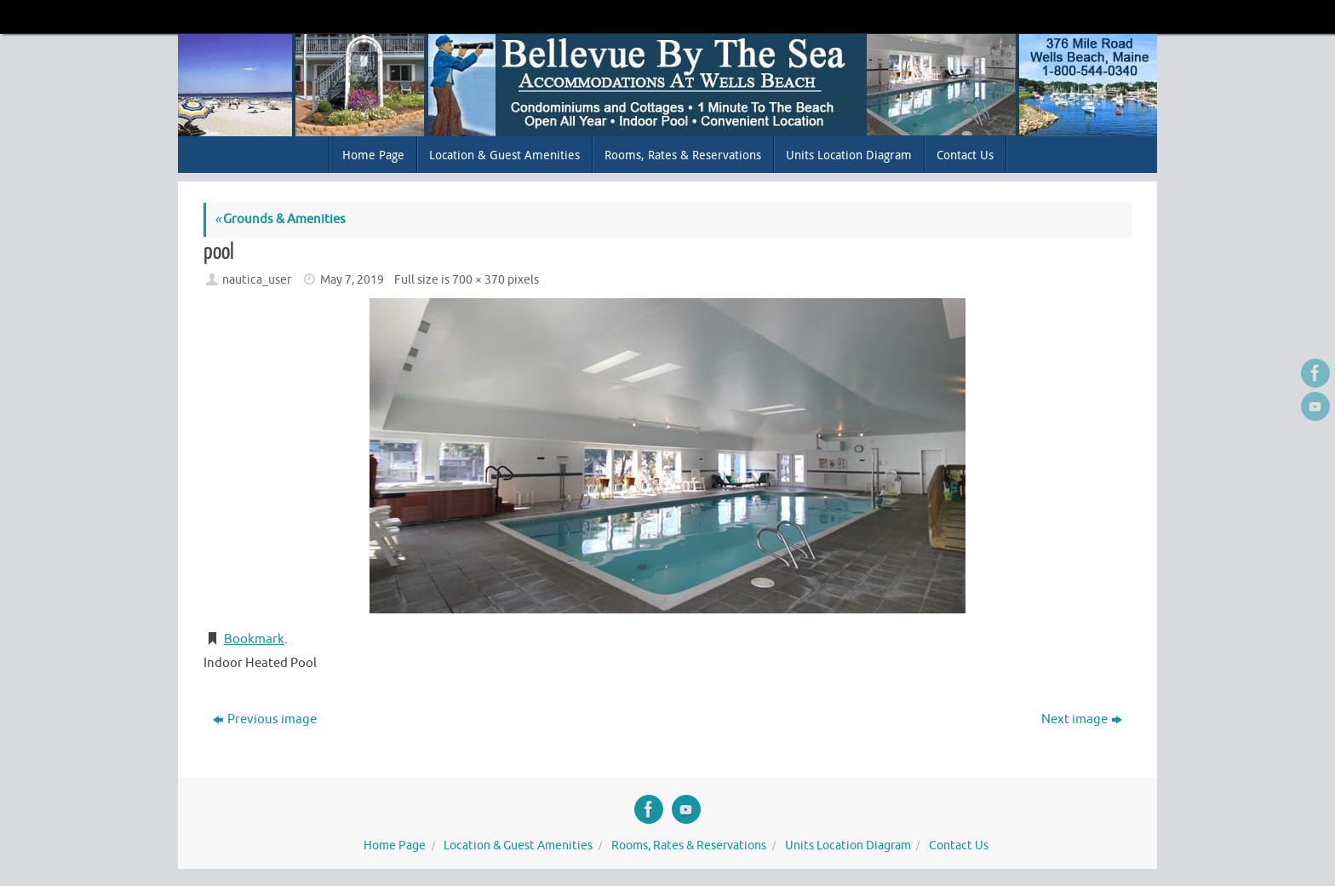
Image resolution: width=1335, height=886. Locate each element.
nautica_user (256, 280)
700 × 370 (478, 280)
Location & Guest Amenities (518, 845)
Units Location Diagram (848, 845)
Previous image (265, 719)
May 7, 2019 (352, 280)
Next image (1081, 719)
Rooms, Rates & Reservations (688, 845)
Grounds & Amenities (280, 219)
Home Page (395, 845)
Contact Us (958, 845)
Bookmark (254, 639)
